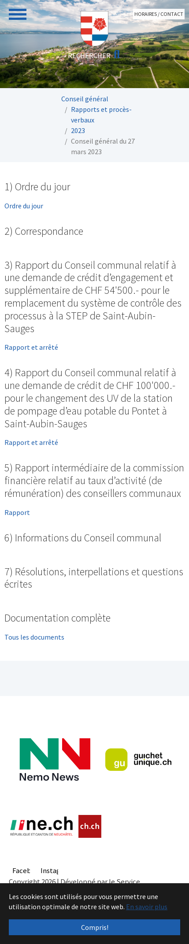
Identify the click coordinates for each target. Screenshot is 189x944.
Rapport (17, 512)
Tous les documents (34, 637)
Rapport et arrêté (31, 347)
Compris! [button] (94, 927)
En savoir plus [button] (146, 906)
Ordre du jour (23, 205)
